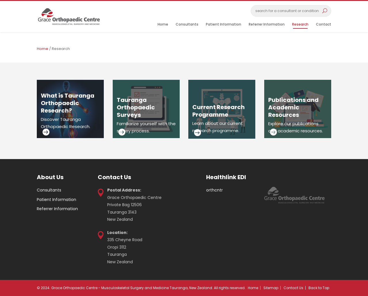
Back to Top (318, 287)
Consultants (187, 24)
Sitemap (270, 287)
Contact (323, 24)
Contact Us (293, 287)
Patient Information (223, 24)
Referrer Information (267, 24)
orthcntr (214, 190)
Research (300, 24)
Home (163, 24)
